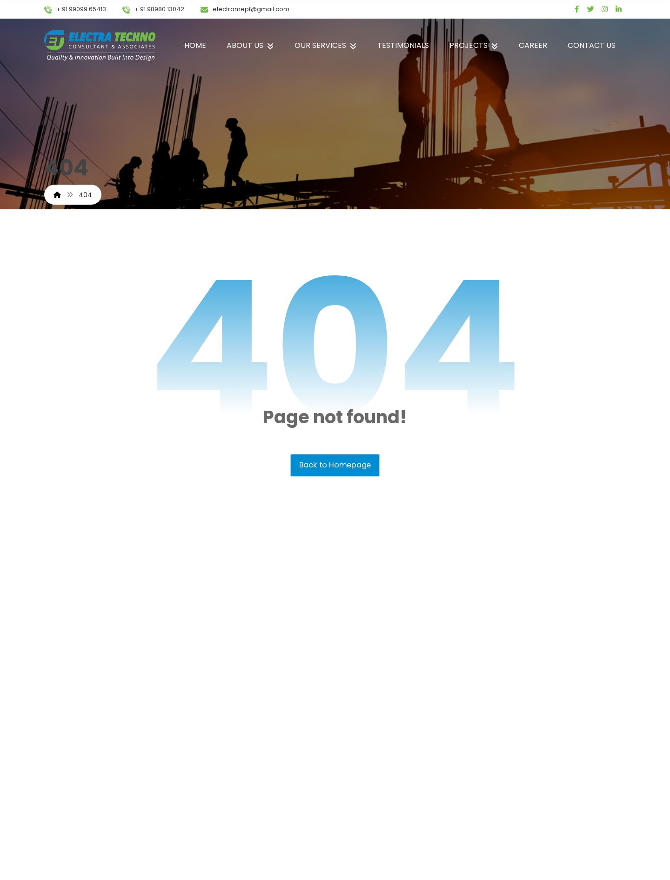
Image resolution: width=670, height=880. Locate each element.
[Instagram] (605, 9)
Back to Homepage (335, 465)
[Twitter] (591, 9)
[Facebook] (577, 9)
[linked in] (619, 9)
